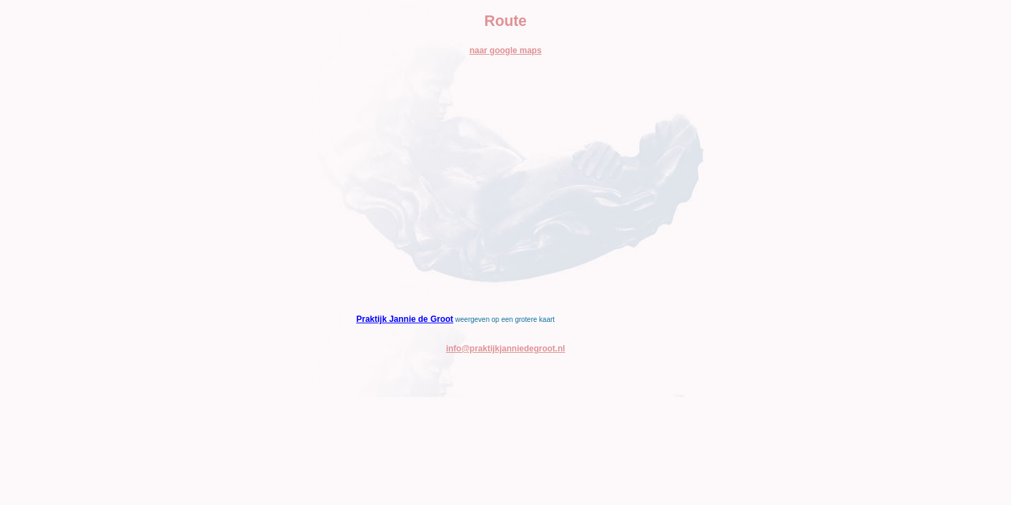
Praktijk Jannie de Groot (405, 319)
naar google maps (506, 50)
